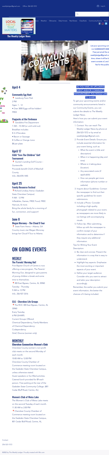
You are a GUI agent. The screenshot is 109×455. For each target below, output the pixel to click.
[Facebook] (99, 23)
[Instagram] (103, 23)
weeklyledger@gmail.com (11, 6)
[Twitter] (106, 23)
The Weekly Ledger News (18, 36)
